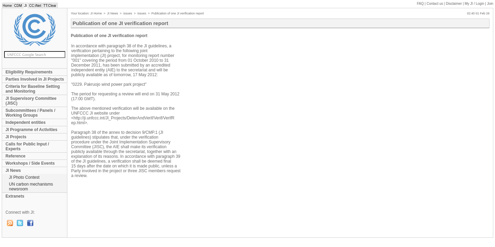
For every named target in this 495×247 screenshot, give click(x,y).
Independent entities (26, 122)
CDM (18, 6)
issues (127, 13)
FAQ (420, 3)
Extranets (15, 196)
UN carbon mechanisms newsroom (31, 186)
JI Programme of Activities (31, 129)
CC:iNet (35, 6)
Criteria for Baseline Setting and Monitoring (33, 89)
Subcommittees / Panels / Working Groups (30, 113)
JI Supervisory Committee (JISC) (31, 101)
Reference (15, 156)
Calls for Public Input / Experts (27, 146)
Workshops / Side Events (30, 163)
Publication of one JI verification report (177, 13)
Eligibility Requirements (29, 72)
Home (7, 6)
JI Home (96, 13)
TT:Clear (49, 6)
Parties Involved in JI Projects (35, 79)
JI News (13, 170)
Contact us (435, 3)
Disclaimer (454, 3)
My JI (474, 3)
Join (490, 3)
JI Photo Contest (24, 177)
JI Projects (16, 136)
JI (25, 6)
